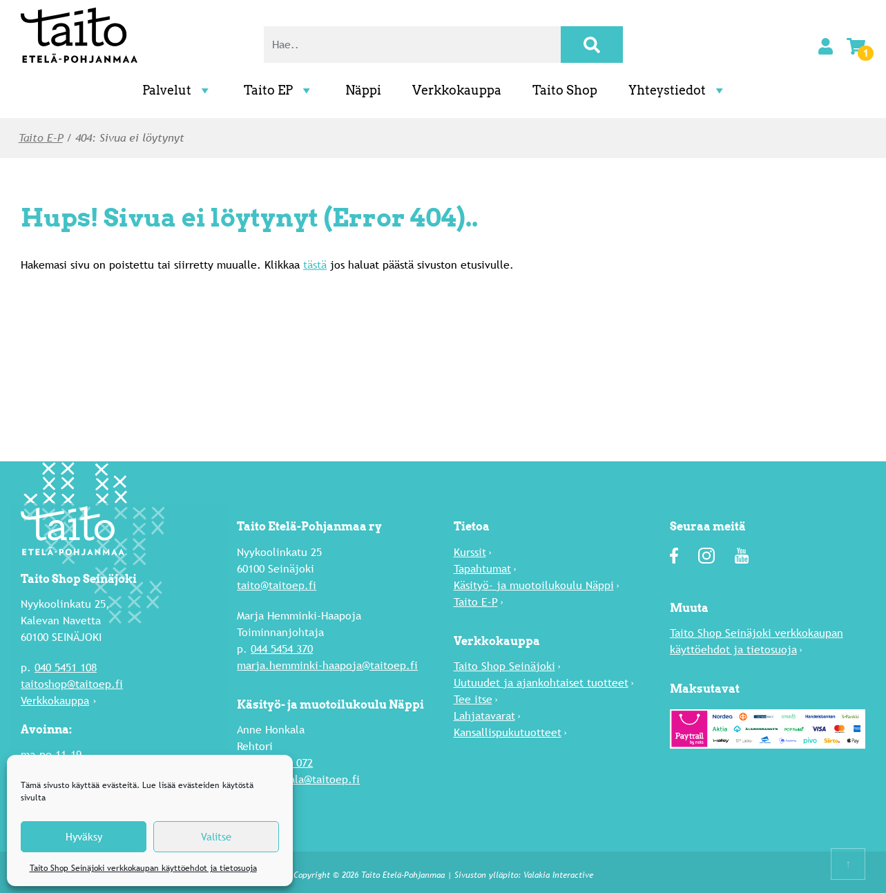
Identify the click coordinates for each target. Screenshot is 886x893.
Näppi (363, 90)
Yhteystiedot (677, 90)
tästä (315, 264)
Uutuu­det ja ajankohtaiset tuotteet (541, 682)
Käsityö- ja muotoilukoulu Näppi (534, 584)
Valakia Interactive (558, 875)
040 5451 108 (66, 667)
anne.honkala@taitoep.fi (298, 778)
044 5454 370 (282, 648)
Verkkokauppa (456, 90)
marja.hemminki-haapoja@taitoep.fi (327, 664)
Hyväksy (84, 837)
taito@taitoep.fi (276, 584)
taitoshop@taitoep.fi (72, 684)
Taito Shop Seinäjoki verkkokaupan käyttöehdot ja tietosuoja (143, 868)
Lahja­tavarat (484, 715)
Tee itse (473, 698)
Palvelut (177, 90)
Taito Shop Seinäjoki (504, 665)
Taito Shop (564, 90)
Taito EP (279, 90)
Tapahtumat (482, 568)
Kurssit (470, 551)
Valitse (216, 837)
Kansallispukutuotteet (507, 731)
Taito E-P (41, 137)
